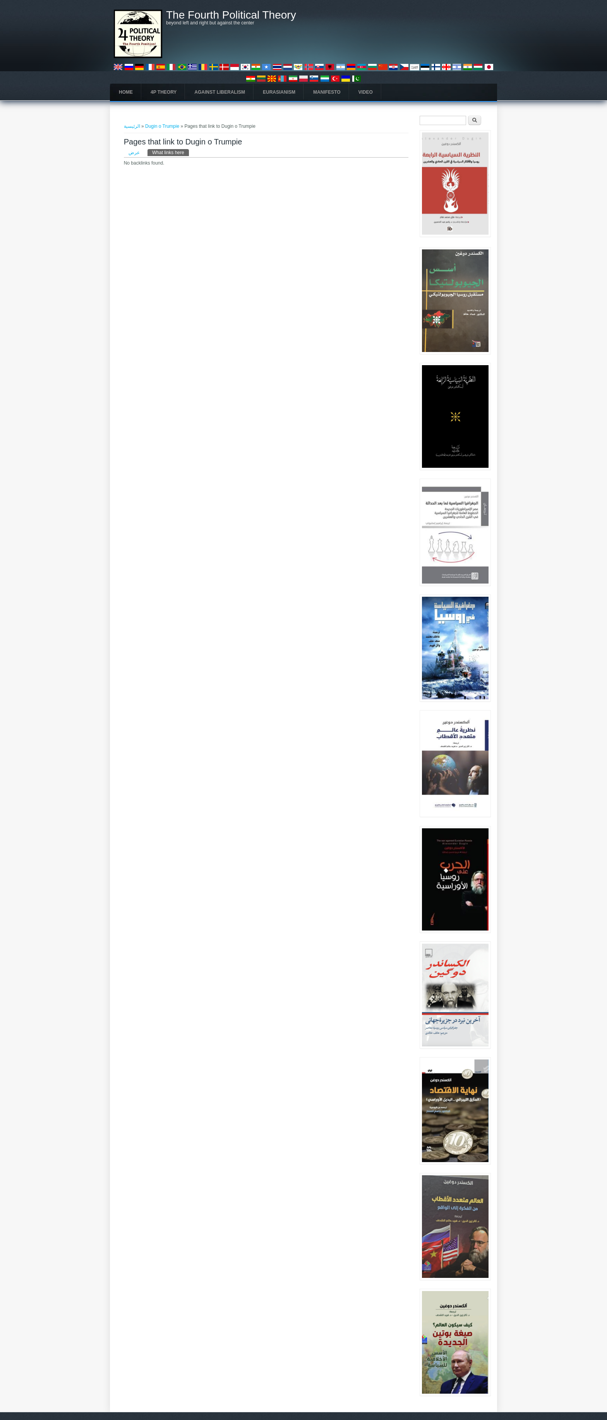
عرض (134, 152)
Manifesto (326, 92)
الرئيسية (132, 126)
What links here (170, 152)
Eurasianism (279, 92)
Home (126, 92)
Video (365, 92)
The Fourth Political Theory (231, 15)
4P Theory (164, 92)
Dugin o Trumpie (162, 126)
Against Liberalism (219, 92)
